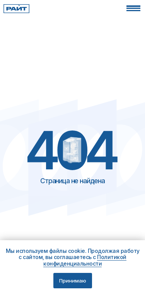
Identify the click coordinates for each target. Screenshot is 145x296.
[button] (133, 8)
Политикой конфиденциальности (84, 260)
